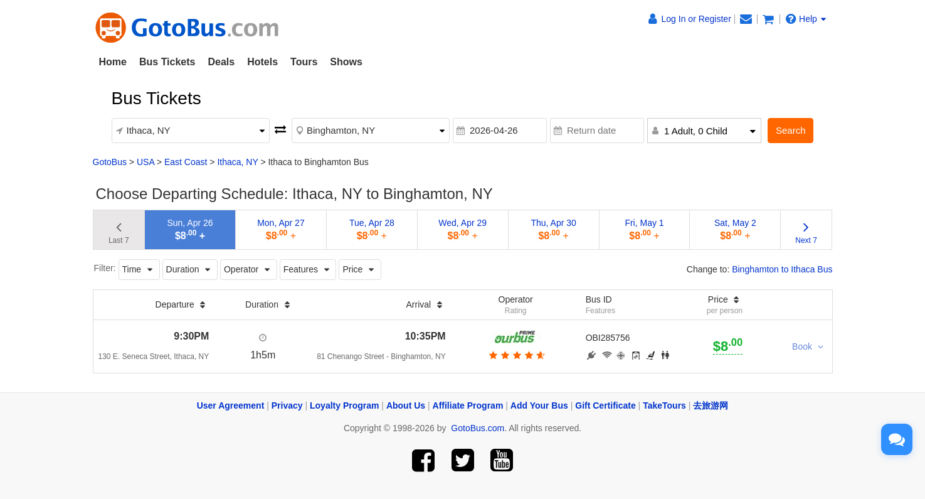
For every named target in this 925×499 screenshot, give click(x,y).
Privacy (287, 405)
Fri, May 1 (644, 229)
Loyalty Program (344, 405)
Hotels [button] (262, 61)
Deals (221, 61)
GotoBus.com (477, 428)
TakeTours (664, 405)
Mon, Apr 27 (281, 229)
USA (145, 162)
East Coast (185, 162)
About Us (405, 405)
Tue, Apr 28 (371, 229)
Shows (346, 61)
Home (113, 61)
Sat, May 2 (735, 229)
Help (806, 19)
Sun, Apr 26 (190, 229)
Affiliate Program (468, 405)
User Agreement (231, 405)
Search (791, 130)
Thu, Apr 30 (553, 229)
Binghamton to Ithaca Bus (782, 269)
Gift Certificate (605, 405)
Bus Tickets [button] (167, 61)
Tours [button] (303, 61)
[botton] (515, 355)
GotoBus (110, 162)
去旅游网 (710, 405)
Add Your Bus (539, 405)
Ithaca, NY (237, 162)
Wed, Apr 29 (462, 229)
